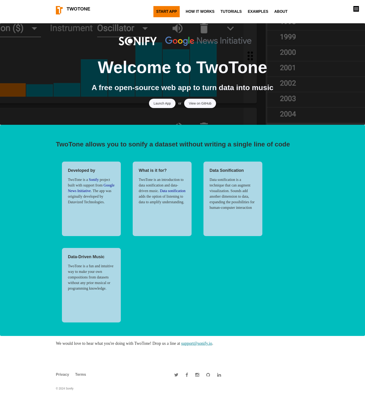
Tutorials (231, 12)
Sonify (94, 180)
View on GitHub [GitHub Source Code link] (200, 103)
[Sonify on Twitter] (176, 374)
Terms (80, 374)
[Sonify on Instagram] (197, 374)
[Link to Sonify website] (138, 41)
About (280, 12)
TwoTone (73, 10)
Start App (166, 12)
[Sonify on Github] (208, 374)
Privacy (62, 374)
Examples (258, 12)
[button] (356, 9)
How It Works (200, 12)
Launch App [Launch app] (162, 103)
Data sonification (173, 191)
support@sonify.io (196, 343)
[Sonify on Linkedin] (219, 374)
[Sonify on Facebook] (187, 374)
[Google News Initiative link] (203, 41)
